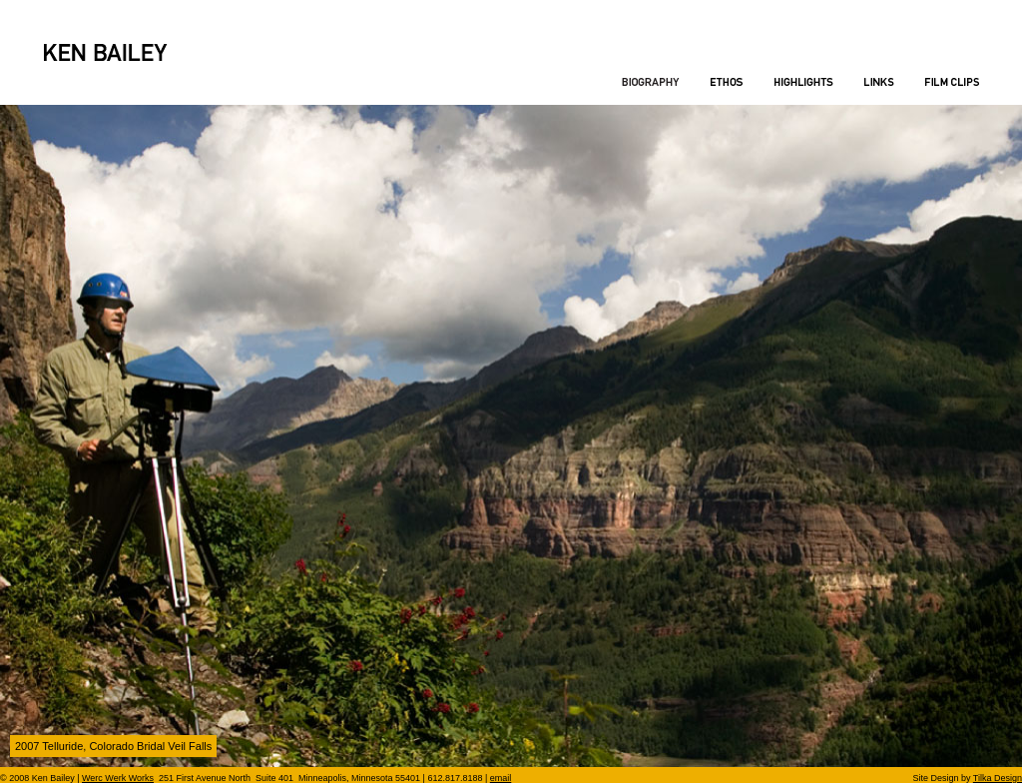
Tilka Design (997, 778)
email (501, 778)
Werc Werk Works (118, 778)
